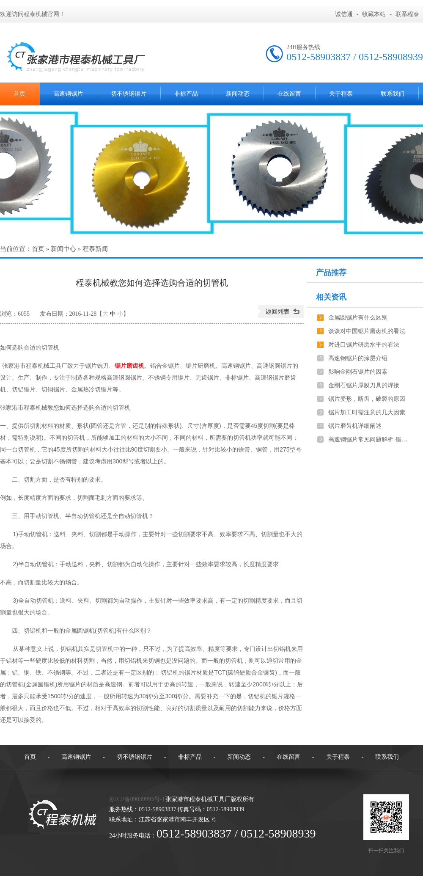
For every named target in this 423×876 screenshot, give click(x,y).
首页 (38, 248)
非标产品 (186, 94)
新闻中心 (63, 248)
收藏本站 (374, 14)
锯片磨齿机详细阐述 (355, 426)
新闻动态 (238, 94)
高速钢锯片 (68, 94)
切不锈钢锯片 (128, 94)
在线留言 (289, 94)
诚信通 (344, 14)
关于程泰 (341, 94)
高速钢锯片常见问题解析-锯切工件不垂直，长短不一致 (368, 439)
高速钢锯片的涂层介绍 (357, 358)
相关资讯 (331, 297)
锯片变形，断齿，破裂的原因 (366, 399)
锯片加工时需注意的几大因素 (366, 412)
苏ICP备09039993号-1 (137, 799)
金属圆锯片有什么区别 (357, 317)
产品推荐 (331, 272)
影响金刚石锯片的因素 (357, 372)
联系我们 (392, 94)
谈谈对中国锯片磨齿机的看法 (366, 331)
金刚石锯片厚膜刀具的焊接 (363, 385)
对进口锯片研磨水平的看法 (363, 345)
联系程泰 (407, 14)
